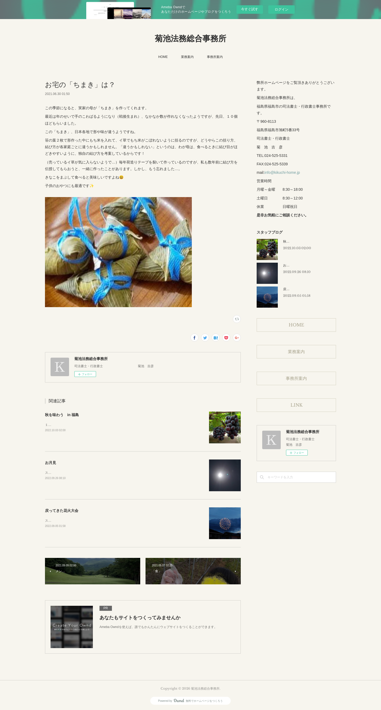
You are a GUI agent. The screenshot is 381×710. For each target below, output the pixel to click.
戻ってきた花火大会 (61, 510)
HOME (163, 57)
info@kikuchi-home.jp (282, 172)
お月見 (50, 463)
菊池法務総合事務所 (190, 38)
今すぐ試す (249, 9)
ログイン (281, 9)
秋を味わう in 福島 (62, 415)
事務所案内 (215, 57)
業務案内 (187, 57)
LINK (296, 405)
